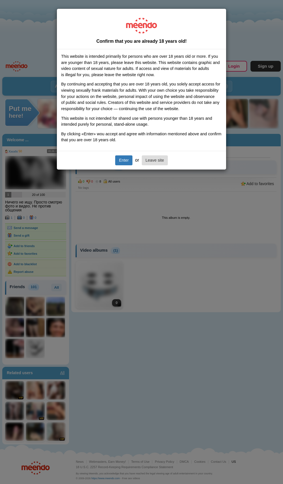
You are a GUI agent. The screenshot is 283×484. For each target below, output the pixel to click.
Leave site (154, 160)
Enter (123, 160)
